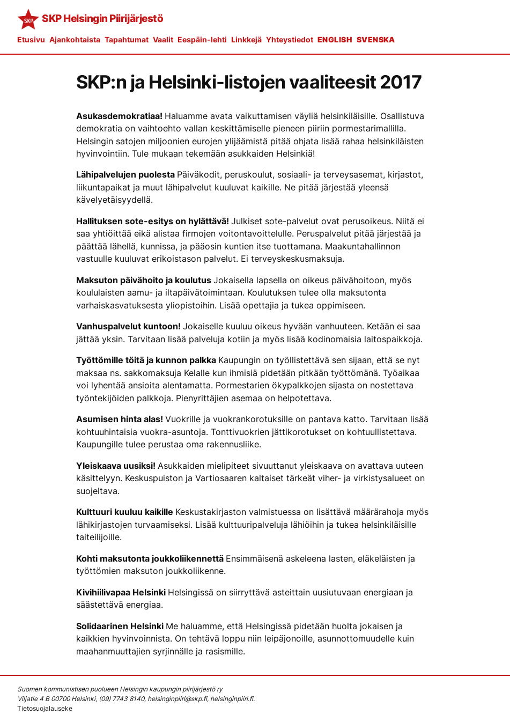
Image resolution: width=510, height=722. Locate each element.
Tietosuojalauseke (44, 708)
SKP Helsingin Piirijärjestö (102, 18)
